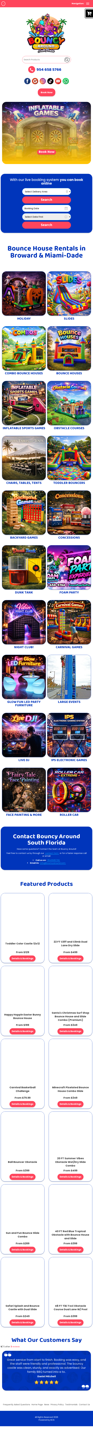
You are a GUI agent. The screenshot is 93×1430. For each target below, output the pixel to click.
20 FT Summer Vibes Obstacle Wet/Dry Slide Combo (70, 1164)
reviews (15, 1350)
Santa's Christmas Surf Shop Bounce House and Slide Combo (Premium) (70, 1017)
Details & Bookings (22, 959)
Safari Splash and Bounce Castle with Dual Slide (22, 1310)
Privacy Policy (57, 1408)
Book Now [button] (46, 93)
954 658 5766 (49, 70)
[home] (3, 3)
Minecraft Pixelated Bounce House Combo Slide (70, 1090)
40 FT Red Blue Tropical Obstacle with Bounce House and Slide (70, 1237)
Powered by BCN (46, 1423)
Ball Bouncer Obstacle (22, 1164)
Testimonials (71, 1408)
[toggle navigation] (88, 3)
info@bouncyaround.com (52, 863)
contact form (52, 853)
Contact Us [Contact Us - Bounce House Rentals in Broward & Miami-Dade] (84, 1408)
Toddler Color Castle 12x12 (22, 944)
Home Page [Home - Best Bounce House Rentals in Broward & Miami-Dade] (37, 1408)
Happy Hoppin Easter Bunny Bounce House (22, 1017)
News (46, 1408)
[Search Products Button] (67, 59)
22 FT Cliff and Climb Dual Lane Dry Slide (70, 944)
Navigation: (78, 3)
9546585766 (53, 860)
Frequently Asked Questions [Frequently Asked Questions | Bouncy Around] (16, 1408)
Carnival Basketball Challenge (22, 1090)
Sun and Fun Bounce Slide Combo (22, 1237)
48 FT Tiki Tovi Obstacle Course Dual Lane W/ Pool (70, 1310)
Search (46, 226)
